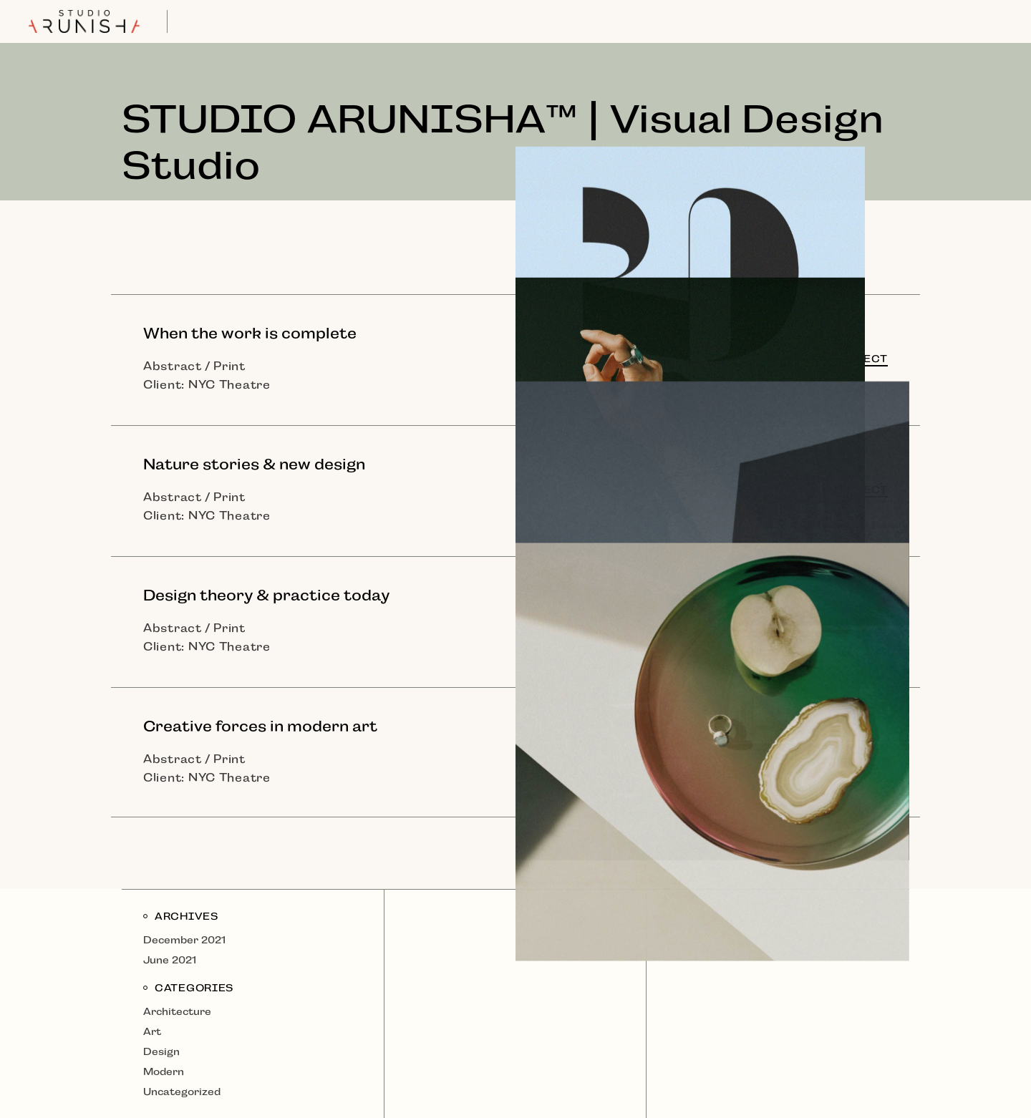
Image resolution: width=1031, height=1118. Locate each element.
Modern (163, 1071)
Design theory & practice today (266, 595)
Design (161, 1051)
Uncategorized (182, 1091)
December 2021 (184, 940)
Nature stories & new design (254, 464)
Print (229, 366)
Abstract (172, 366)
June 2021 (169, 960)
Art (152, 1031)
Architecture (177, 1011)
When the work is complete (250, 333)
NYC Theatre (229, 385)
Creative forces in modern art (260, 726)
